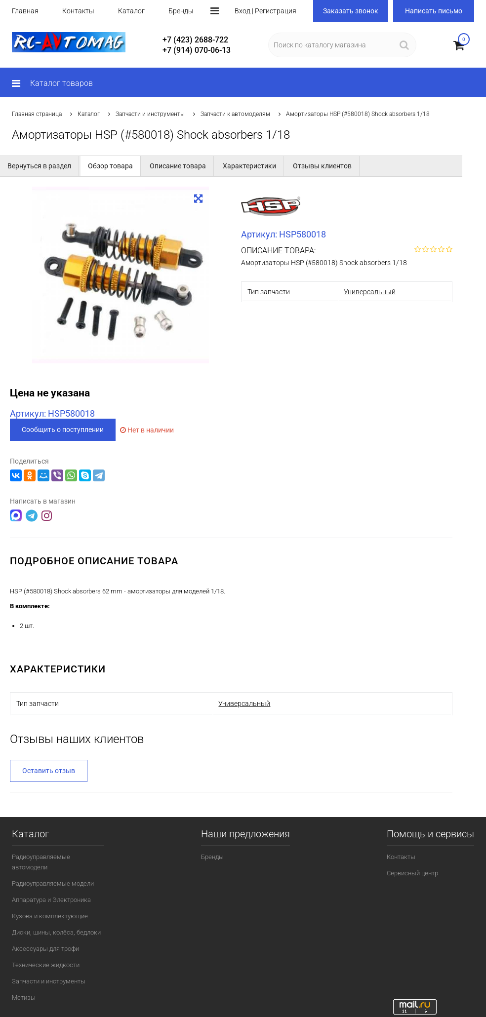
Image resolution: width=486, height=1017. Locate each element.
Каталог (131, 11)
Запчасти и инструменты (150, 114)
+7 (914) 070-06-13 (196, 50)
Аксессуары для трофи (45, 948)
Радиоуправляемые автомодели (41, 861)
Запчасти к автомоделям (235, 114)
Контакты (78, 11)
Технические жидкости (46, 964)
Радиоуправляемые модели (53, 883)
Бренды (181, 11)
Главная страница (37, 114)
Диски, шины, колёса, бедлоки (56, 932)
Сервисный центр (412, 872)
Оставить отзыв (48, 770)
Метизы (24, 997)
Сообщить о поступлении (63, 429)
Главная (25, 11)
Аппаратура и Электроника (51, 899)
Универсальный (370, 292)
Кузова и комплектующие (50, 915)
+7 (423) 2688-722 (195, 39)
